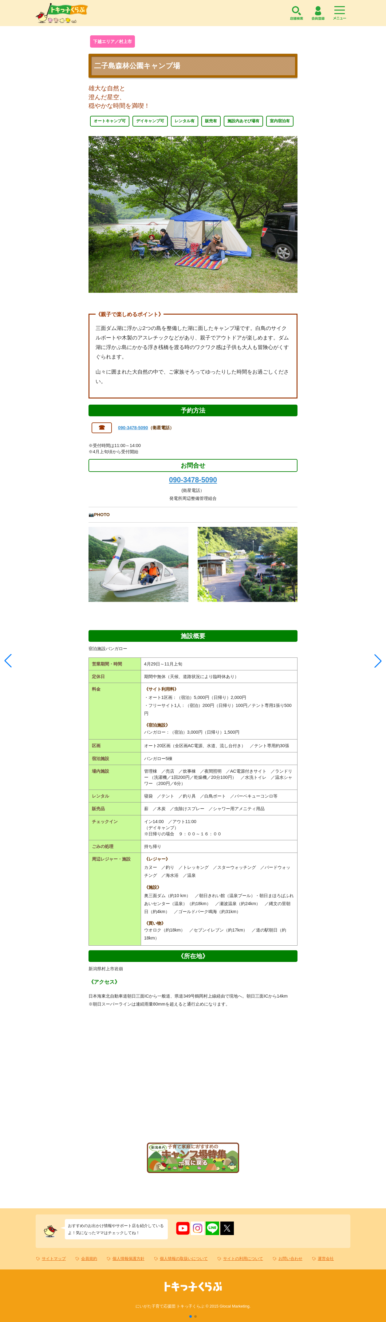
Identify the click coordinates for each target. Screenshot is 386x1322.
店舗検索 (296, 13)
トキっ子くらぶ (62, 13)
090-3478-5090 (133, 427)
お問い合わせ (290, 1258)
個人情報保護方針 (128, 1258)
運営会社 (326, 1258)
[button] (190, 1316)
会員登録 (318, 13)
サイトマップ (54, 1258)
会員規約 (89, 1258)
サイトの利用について (243, 1258)
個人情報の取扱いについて (184, 1258)
